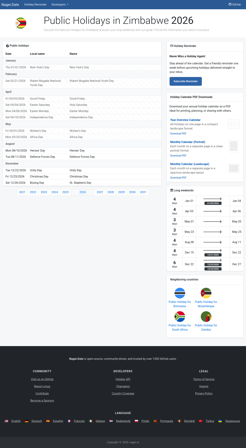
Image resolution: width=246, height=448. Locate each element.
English (16, 421)
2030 (132, 192)
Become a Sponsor (42, 400)
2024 (54, 192)
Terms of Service (203, 379)
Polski (145, 421)
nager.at (134, 442)
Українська (232, 421)
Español (58, 421)
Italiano (100, 421)
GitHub (235, 4)
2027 (100, 192)
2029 (121, 192)
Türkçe (210, 421)
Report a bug (42, 386)
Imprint (203, 386)
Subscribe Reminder (186, 81)
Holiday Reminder (35, 4)
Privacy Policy (204, 393)
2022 (33, 192)
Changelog (123, 386)
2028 (110, 192)
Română (189, 421)
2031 (143, 192)
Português (166, 421)
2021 (22, 192)
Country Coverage (123, 393)
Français (79, 421)
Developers (58, 4)
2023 (44, 192)
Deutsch (37, 421)
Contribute (42, 393)
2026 (82, 192)
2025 (65, 192)
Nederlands (123, 421)
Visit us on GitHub (42, 379)
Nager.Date (10, 4)
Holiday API (123, 379)
